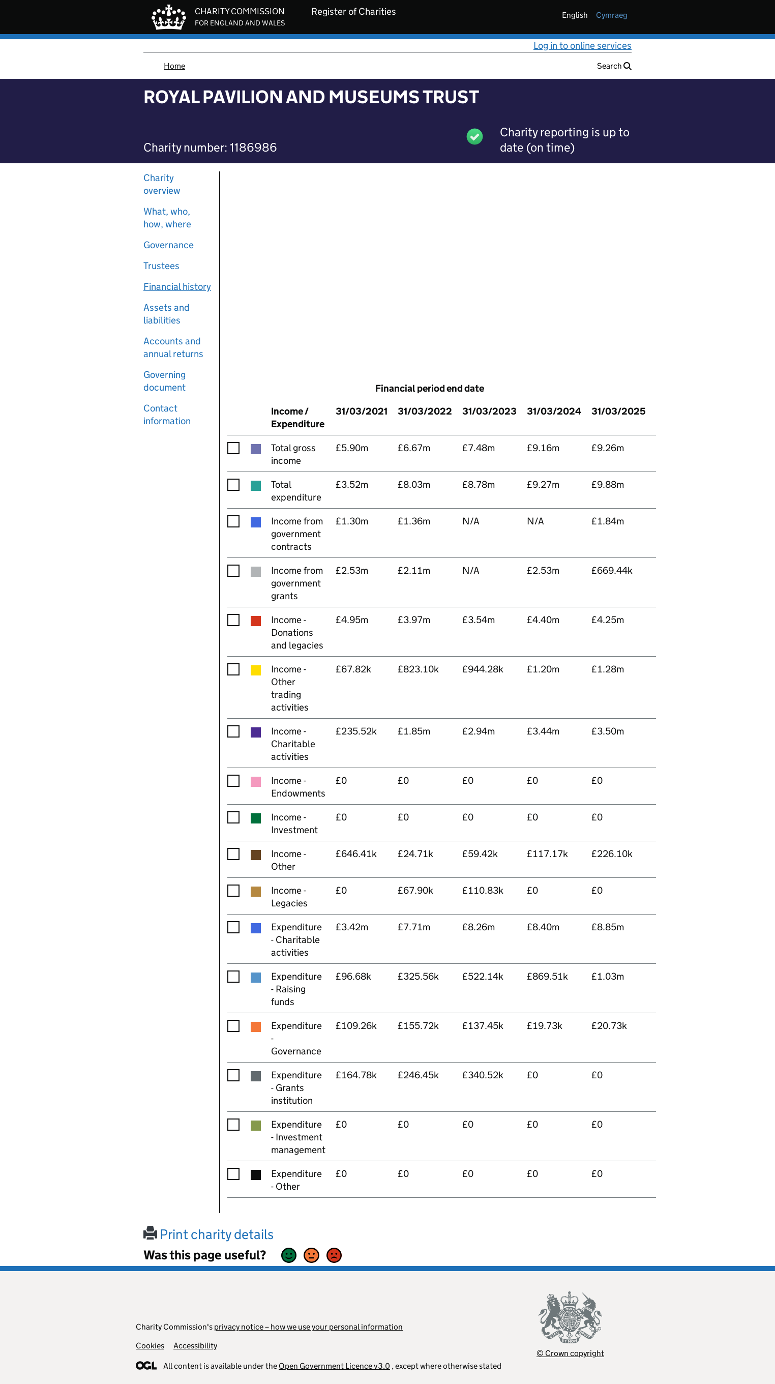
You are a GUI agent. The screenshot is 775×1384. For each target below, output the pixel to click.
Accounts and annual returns (173, 347)
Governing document (164, 381)
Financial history (177, 286)
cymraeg (612, 15)
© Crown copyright (570, 1353)
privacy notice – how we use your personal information (308, 1327)
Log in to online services (582, 45)
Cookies (150, 1345)
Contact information (167, 414)
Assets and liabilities (166, 314)
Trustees (161, 266)
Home (174, 66)
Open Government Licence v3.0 (334, 1366)
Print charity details (208, 1234)
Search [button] (614, 66)
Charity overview (162, 184)
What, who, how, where (167, 217)
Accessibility (195, 1345)
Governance (168, 245)
